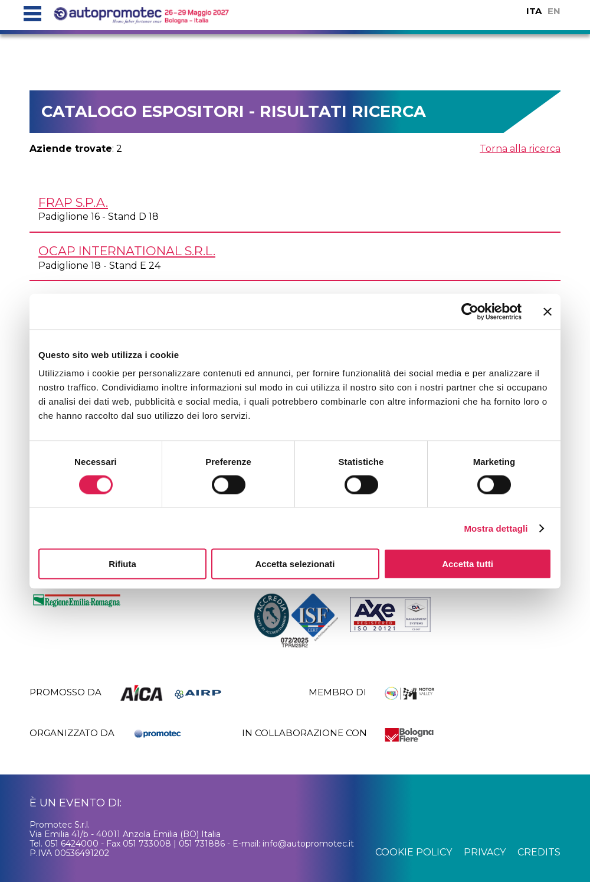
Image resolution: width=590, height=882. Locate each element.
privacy (485, 852)
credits (538, 852)
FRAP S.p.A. (73, 202)
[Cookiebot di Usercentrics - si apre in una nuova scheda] (470, 311)
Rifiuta (122, 564)
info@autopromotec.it (308, 843)
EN (554, 11)
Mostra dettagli (495, 528)
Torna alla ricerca (520, 148)
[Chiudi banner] (547, 311)
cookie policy (413, 852)
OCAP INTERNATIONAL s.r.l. (126, 250)
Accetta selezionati (295, 564)
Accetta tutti (467, 564)
